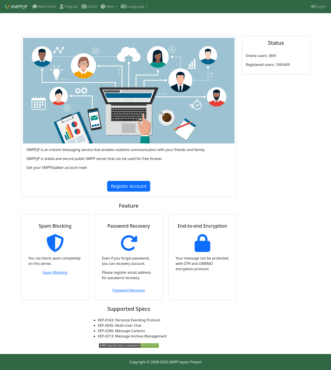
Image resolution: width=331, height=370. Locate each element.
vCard (89, 6)
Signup (69, 6)
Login (318, 6)
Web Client (44, 6)
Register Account (128, 186)
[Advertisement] (166, 24)
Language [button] (133, 6)
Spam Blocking (55, 272)
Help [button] (108, 6)
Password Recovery (128, 290)
